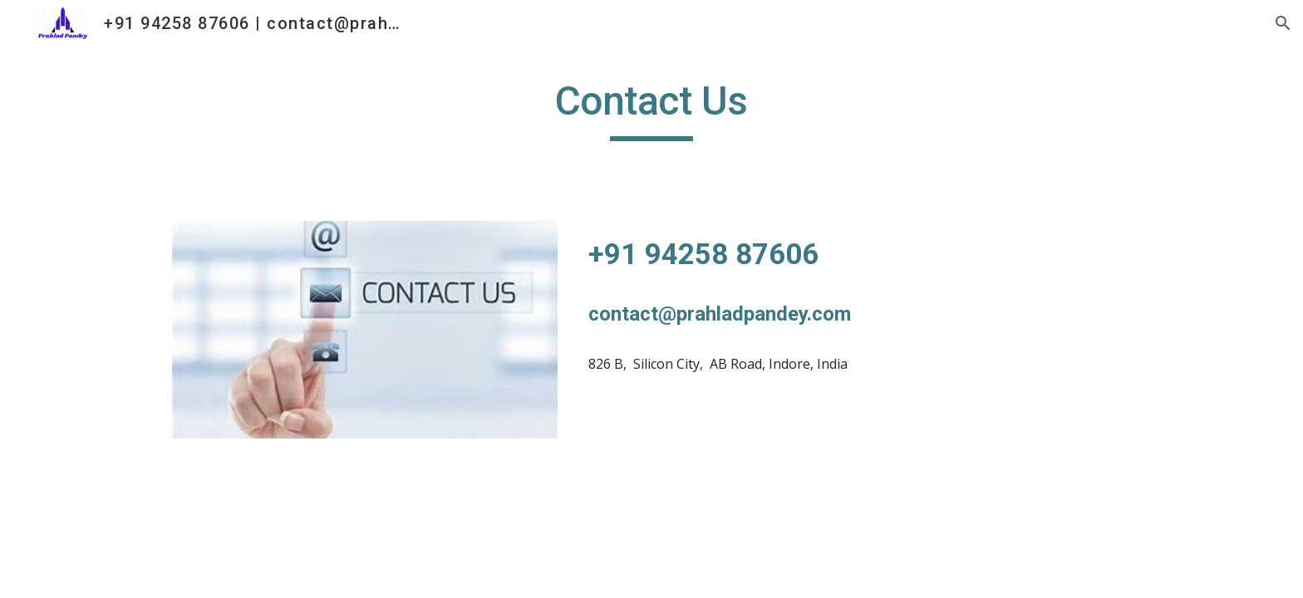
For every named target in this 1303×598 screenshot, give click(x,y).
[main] (651, 109)
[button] (1283, 23)
